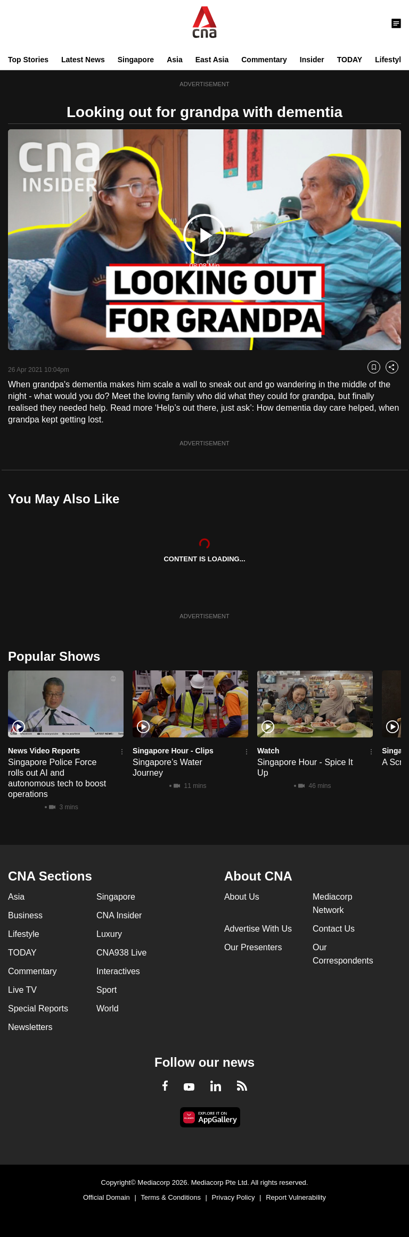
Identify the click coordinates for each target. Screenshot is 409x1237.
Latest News (83, 59)
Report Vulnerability (296, 1197)
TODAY (349, 59)
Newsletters (30, 1027)
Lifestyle (390, 59)
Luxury (109, 934)
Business (25, 915)
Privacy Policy (233, 1197)
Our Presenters (253, 947)
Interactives (118, 971)
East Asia (212, 59)
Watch (268, 750)
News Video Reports (44, 750)
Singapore (136, 59)
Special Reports (38, 1008)
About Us (241, 896)
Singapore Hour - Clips (173, 750)
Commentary (264, 59)
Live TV (22, 989)
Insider (312, 59)
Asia (175, 59)
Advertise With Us (258, 928)
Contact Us (334, 928)
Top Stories (28, 59)
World (107, 1008)
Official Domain (106, 1197)
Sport (106, 989)
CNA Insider (119, 915)
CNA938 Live (121, 952)
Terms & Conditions (171, 1197)
